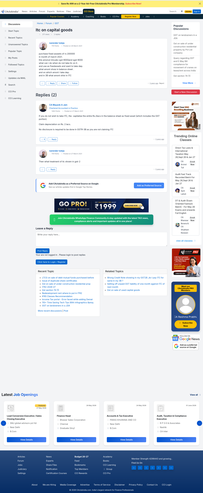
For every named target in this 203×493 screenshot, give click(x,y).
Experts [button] (51, 11)
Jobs (146, 16)
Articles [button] (33, 11)
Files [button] (68, 11)
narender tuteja (56, 43)
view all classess (186, 240)
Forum (21, 460)
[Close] (200, 3)
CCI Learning (12, 98)
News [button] (24, 11)
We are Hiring (49, 484)
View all (195, 394)
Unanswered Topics (16, 44)
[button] (181, 11)
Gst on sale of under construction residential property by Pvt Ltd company (184, 48)
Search (9, 84)
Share (62, 83)
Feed (77, 460)
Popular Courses (55, 16)
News (49, 456)
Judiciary (22, 469)
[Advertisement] (101, 373)
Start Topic (11, 31)
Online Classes (185, 138)
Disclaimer (120, 484)
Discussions (12, 24)
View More (189, 83)
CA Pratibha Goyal (130, 16)
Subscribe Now (186, 324)
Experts (49, 460)
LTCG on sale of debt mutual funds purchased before (68, 277)
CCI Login (166, 484)
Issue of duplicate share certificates (59, 280)
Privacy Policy (136, 484)
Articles (21, 456)
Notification (51, 469)
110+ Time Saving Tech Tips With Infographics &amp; (68, 302)
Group (107, 469)
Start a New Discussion (185, 92)
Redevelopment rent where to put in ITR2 (62, 293)
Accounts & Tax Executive (120, 416)
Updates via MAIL (15, 78)
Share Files (51, 465)
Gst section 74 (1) (50, 290)
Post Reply (42, 251)
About (34, 484)
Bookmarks (80, 465)
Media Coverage (68, 484)
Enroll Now (192, 163)
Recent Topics (13, 37)
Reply (51, 83)
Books (101, 16)
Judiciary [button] (77, 11)
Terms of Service (102, 484)
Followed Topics (14, 64)
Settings (10, 71)
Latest (20, 394)
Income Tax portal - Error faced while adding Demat (67, 299)
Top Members (81, 469)
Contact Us (152, 484)
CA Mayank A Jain (58, 105)
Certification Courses (56, 473)
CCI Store (88, 11)
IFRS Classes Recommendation (57, 296)
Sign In (197, 11)
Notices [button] (60, 11)
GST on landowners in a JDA (56, 305)
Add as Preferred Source (149, 185)
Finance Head (64, 416)
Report (161, 83)
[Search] (174, 11)
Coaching (88, 16)
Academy (73, 16)
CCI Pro (114, 16)
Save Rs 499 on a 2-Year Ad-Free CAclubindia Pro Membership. (99, 3)
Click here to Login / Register (51, 262)
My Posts (10, 58)
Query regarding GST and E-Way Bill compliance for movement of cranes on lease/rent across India (185, 64)
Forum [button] (42, 11)
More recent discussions (50, 310)
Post (66, 310)
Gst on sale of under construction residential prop (66, 284)
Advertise (85, 484)
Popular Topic (13, 51)
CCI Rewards (81, 473)
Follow (73, 83)
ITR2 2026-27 (49, 287)
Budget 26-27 (81, 456)
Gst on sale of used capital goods (123, 290)
